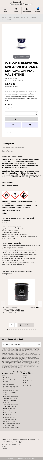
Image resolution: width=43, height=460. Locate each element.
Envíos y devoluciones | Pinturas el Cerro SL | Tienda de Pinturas (10, 413)
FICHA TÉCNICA (7, 183)
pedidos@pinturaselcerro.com (24, 442)
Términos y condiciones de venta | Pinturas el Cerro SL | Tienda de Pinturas (10, 399)
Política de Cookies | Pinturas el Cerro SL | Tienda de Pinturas (10, 419)
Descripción (8, 144)
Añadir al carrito (21, 119)
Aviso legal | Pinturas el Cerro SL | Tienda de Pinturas (10, 392)
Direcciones (28, 380)
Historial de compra (31, 378)
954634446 (7, 442)
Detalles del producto (13, 148)
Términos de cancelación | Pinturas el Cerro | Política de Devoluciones (11, 425)
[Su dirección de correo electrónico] (19, 344)
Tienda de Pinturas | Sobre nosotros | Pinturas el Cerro (11, 380)
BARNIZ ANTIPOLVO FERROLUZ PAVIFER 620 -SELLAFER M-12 (14, 311)
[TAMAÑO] (9, 107)
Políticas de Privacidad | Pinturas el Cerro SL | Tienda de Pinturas (10, 406)
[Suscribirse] (39, 344)
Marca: (7, 78)
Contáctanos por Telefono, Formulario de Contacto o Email (10, 386)
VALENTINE (14, 78)
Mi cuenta (28, 385)
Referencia (8, 81)
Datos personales (30, 383)
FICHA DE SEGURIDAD (10, 186)
